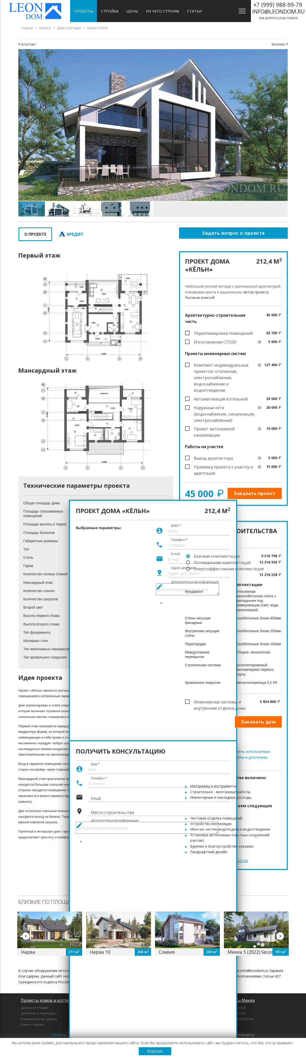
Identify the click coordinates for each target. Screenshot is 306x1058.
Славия (167, 952)
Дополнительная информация (195, 582)
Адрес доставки (183, 568)
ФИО (176, 526)
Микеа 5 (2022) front (238, 1019)
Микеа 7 (229, 1024)
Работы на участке (204, 446)
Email (96, 798)
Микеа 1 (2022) (234, 1007)
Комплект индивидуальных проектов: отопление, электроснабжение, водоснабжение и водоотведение (221, 365)
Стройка (109, 11)
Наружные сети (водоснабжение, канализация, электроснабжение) (224, 408)
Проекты (83, 11)
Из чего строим (162, 11)
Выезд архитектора (213, 458)
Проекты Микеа (239, 1000)
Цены (132, 11)
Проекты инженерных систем (215, 353)
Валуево (278, 44)
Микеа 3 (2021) (234, 1013)
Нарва (28, 952)
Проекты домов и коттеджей (50, 1000)
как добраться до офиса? (278, 10)
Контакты (246, 1034)
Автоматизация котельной (221, 399)
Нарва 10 (100, 952)
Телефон (179, 540)
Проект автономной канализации (214, 429)
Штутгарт (28, 44)
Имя (95, 764)
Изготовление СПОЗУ (215, 342)
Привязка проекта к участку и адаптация (223, 467)
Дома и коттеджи (34, 1007)
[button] (283, 54)
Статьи (194, 11)
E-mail (175, 554)
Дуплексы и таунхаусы (39, 1013)
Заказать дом (258, 722)
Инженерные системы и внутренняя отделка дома (219, 702)
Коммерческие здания (39, 1019)
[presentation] (114, 847)
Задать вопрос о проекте (233, 233)
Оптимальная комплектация (222, 562)
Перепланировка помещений (223, 333)
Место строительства (112, 812)
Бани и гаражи (32, 1024)
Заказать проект (255, 493)
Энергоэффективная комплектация (229, 569)
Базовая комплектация (217, 556)
